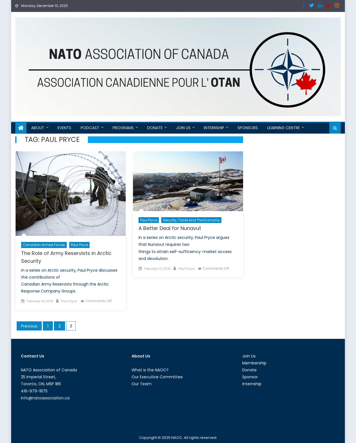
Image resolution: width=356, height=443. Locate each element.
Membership (254, 363)
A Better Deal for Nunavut (170, 228)
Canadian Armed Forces (44, 244)
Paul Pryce (79, 244)
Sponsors (248, 128)
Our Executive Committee (157, 377)
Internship (214, 128)
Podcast (90, 128)
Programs (123, 128)
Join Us (183, 128)
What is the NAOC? (150, 370)
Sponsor (250, 377)
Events (64, 128)
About (37, 128)
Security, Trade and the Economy (191, 220)
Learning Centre (283, 128)
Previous (29, 326)
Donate (155, 128)
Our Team (142, 384)
